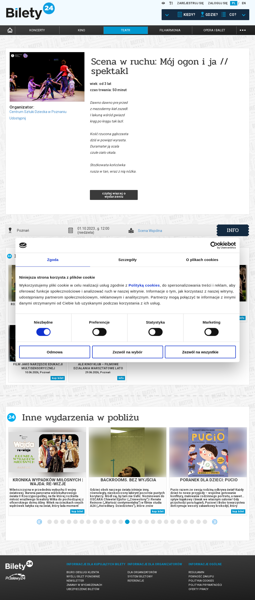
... (242, 30)
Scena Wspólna (150, 231)
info (233, 230)
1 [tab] (49, 522)
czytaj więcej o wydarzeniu (114, 194)
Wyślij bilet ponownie (83, 576)
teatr (125, 30)
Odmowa (55, 352)
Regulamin (196, 572)
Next (214, 522)
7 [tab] (88, 522)
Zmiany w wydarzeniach (84, 585)
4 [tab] (69, 522)
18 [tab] (159, 522)
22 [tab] (185, 522)
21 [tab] (179, 522)
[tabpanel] (47, 471)
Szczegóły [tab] (127, 260)
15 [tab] (140, 522)
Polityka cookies (201, 580)
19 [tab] (166, 522)
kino (81, 30)
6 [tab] (82, 522)
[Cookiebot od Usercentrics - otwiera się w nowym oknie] (214, 245)
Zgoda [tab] (53, 260)
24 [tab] (198, 522)
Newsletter (75, 580)
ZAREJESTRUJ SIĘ (190, 3)
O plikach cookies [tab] (202, 260)
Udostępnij (17, 118)
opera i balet (214, 30)
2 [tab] (56, 522)
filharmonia (170, 30)
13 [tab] (127, 522)
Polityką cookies (144, 285)
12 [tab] (121, 522)
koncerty (37, 30)
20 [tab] (172, 522)
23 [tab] (192, 522)
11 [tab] (114, 522)
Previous (39, 522)
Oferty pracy (198, 589)
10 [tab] (108, 522)
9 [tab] (101, 522)
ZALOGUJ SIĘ (218, 3)
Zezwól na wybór (127, 352)
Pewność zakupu (201, 576)
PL (234, 3)
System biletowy (140, 576)
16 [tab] (146, 522)
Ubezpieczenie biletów (82, 589)
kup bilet (58, 378)
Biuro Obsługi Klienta (82, 572)
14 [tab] (133, 522)
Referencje (136, 580)
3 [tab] (62, 522)
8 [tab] (95, 522)
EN (244, 3)
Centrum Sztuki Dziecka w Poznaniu (37, 112)
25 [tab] (205, 522)
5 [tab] (75, 522)
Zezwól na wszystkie (200, 352)
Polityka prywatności (205, 585)
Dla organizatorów (142, 572)
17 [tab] (153, 522)
